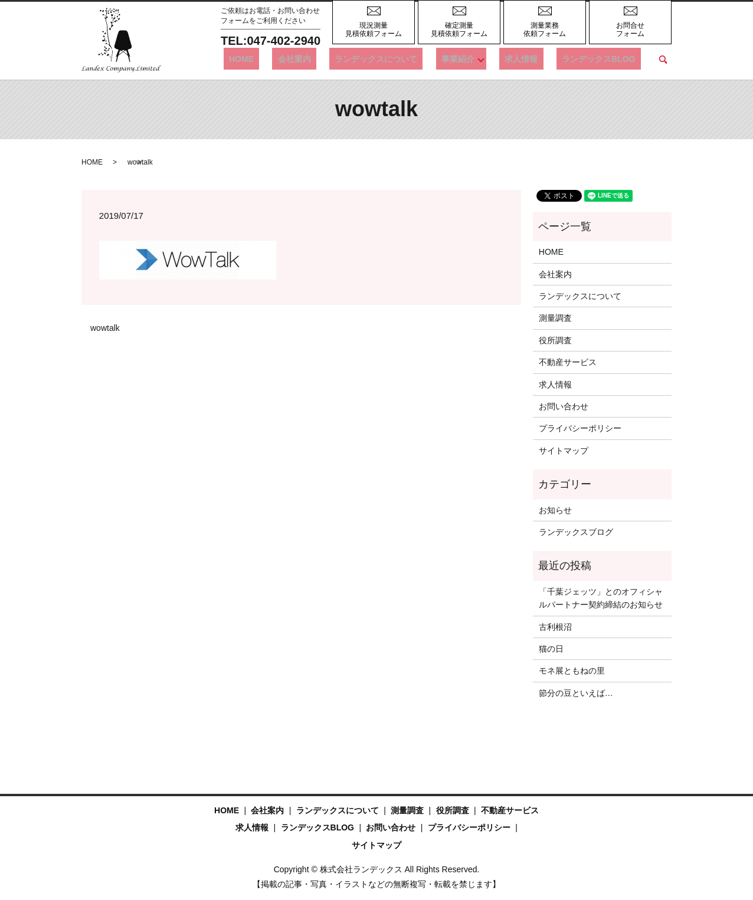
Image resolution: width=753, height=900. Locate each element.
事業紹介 (479, 59)
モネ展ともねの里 (572, 670)
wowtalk (105, 328)
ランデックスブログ (576, 532)
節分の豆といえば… (576, 693)
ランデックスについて (408, 59)
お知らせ (555, 510)
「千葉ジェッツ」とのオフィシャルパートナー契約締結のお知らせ (601, 598)
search (663, 59)
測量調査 (555, 318)
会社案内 (337, 59)
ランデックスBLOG (603, 59)
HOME (295, 59)
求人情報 (537, 59)
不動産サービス (568, 362)
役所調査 (555, 340)
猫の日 (551, 648)
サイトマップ (563, 450)
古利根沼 (555, 627)
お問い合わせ (563, 406)
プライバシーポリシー (580, 428)
